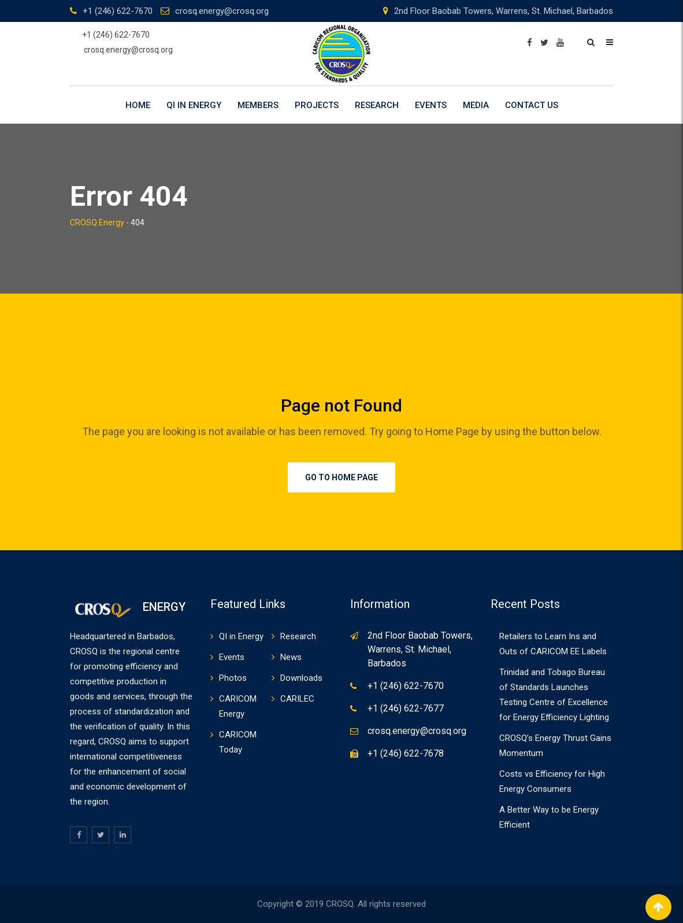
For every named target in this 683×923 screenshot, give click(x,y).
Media (476, 105)
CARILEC (297, 699)
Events (431, 105)
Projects (317, 105)
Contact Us (531, 105)
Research (377, 105)
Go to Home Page (341, 477)
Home (137, 105)
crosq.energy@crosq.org (222, 11)
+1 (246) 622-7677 (406, 708)
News (291, 657)
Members (258, 105)
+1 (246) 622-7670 (118, 11)
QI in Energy (193, 105)
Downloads (301, 678)
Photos (233, 678)
